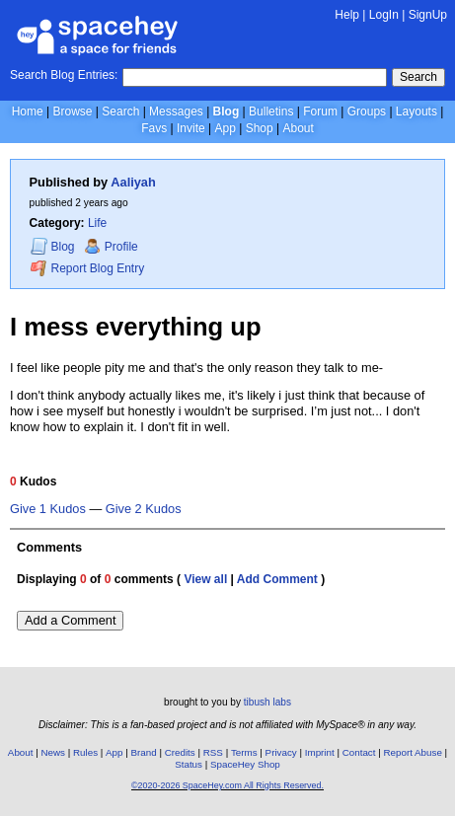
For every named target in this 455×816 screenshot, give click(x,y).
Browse (72, 111)
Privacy (281, 752)
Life (97, 223)
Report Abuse (413, 752)
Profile (111, 247)
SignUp (428, 15)
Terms (244, 752)
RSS (213, 752)
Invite (191, 128)
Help (347, 15)
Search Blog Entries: (63, 75)
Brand (144, 752)
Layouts (416, 111)
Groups (366, 111)
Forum (320, 111)
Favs (154, 128)
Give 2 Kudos (144, 509)
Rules (85, 752)
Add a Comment (70, 620)
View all (205, 579)
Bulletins (271, 111)
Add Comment (277, 579)
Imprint (320, 752)
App (224, 128)
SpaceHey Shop (245, 764)
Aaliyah (133, 182)
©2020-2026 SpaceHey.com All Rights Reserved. (227, 785)
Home (27, 111)
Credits (180, 752)
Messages (176, 111)
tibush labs (267, 702)
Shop (259, 128)
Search (418, 77)
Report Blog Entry (87, 268)
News (52, 752)
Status (188, 764)
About (297, 128)
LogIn (384, 15)
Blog (226, 111)
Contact (359, 752)
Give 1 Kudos (48, 509)
